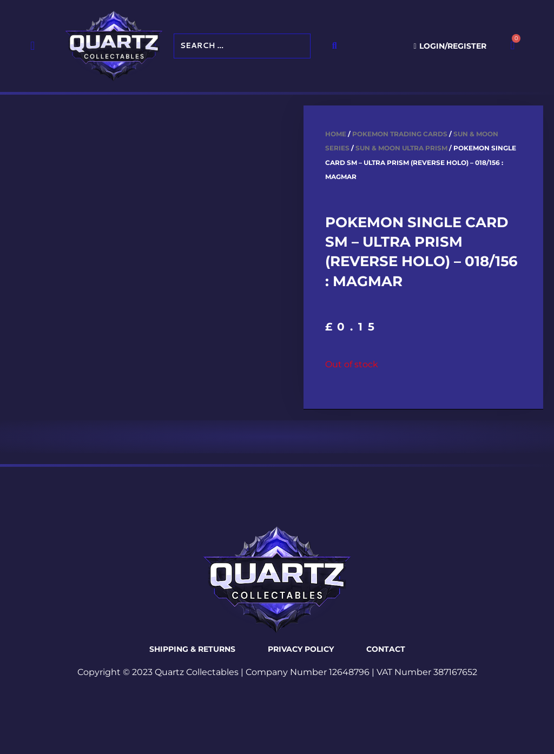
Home (335, 134)
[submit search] (334, 46)
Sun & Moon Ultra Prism (401, 148)
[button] (33, 46)
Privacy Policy (301, 649)
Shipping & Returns (192, 649)
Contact (385, 649)
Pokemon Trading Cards (399, 134)
